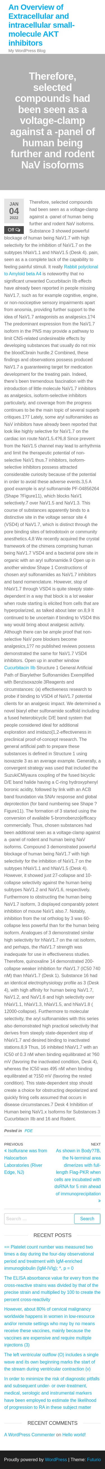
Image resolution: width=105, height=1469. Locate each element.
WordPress (56, 1459)
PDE (29, 1130)
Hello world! (74, 1434)
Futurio (94, 1459)
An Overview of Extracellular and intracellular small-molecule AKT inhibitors (41, 25)
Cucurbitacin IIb (19, 667)
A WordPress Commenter (29, 1434)
